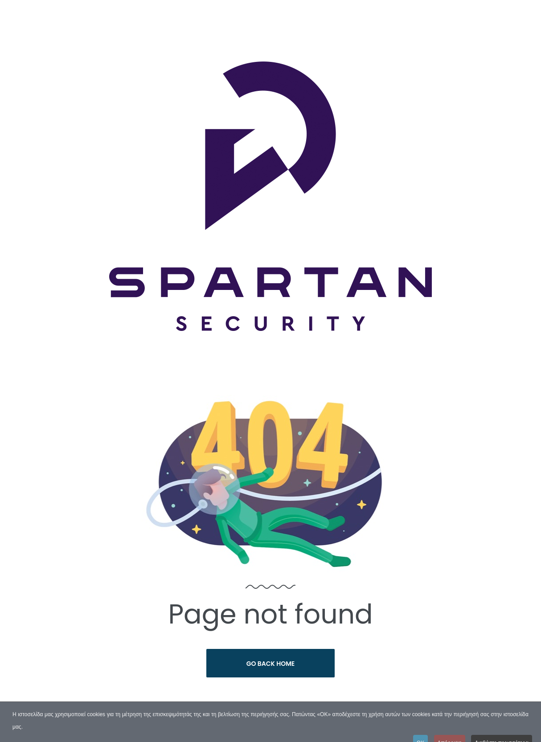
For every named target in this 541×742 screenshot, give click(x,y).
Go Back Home (270, 663)
